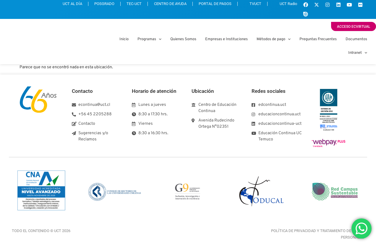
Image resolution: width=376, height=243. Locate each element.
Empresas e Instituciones (226, 39)
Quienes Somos (183, 39)
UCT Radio (283, 5)
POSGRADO (86, 5)
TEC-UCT (119, 5)
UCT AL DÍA (50, 5)
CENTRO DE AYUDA (158, 5)
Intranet (357, 52)
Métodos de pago (274, 39)
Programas (149, 39)
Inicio (124, 39)
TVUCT (247, 5)
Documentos (356, 39)
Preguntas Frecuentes (318, 39)
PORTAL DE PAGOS (207, 5)
